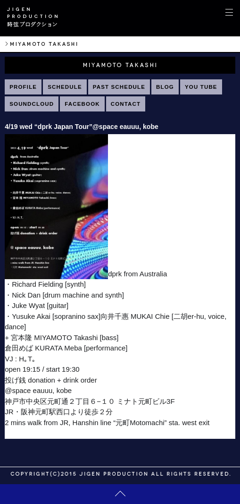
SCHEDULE (65, 87)
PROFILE (23, 87)
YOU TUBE (201, 87)
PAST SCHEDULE (119, 87)
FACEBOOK (82, 104)
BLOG (165, 87)
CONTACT (126, 104)
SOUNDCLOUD (31, 104)
